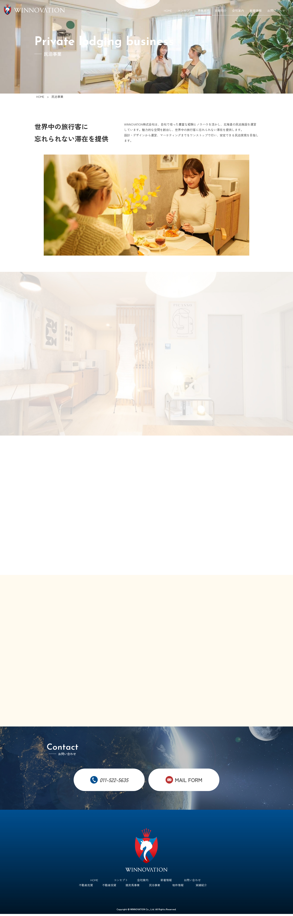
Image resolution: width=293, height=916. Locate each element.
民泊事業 (154, 887)
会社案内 (238, 10)
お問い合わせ (276, 10)
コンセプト (185, 10)
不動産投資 (109, 887)
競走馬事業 (133, 887)
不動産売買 (86, 887)
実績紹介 (220, 10)
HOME (168, 10)
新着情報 (256, 10)
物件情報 (177, 887)
